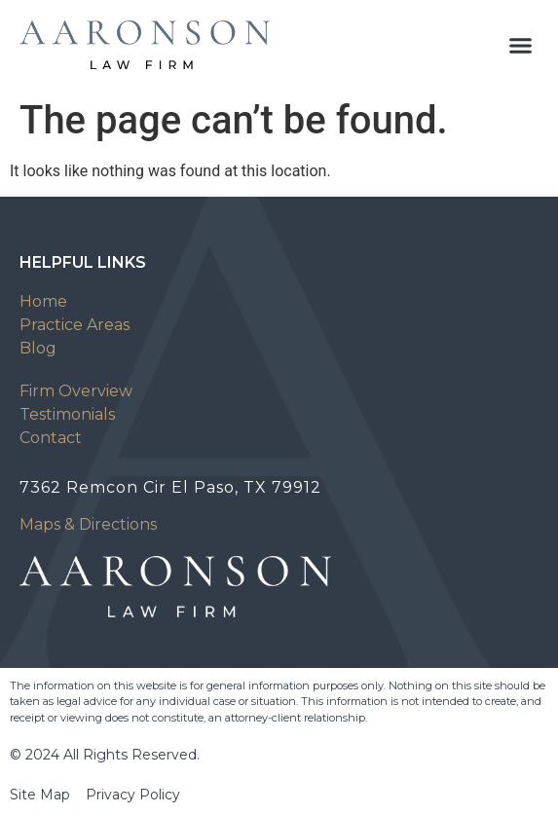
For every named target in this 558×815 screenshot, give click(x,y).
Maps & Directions (88, 524)
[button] (520, 44)
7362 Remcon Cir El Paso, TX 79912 (170, 487)
